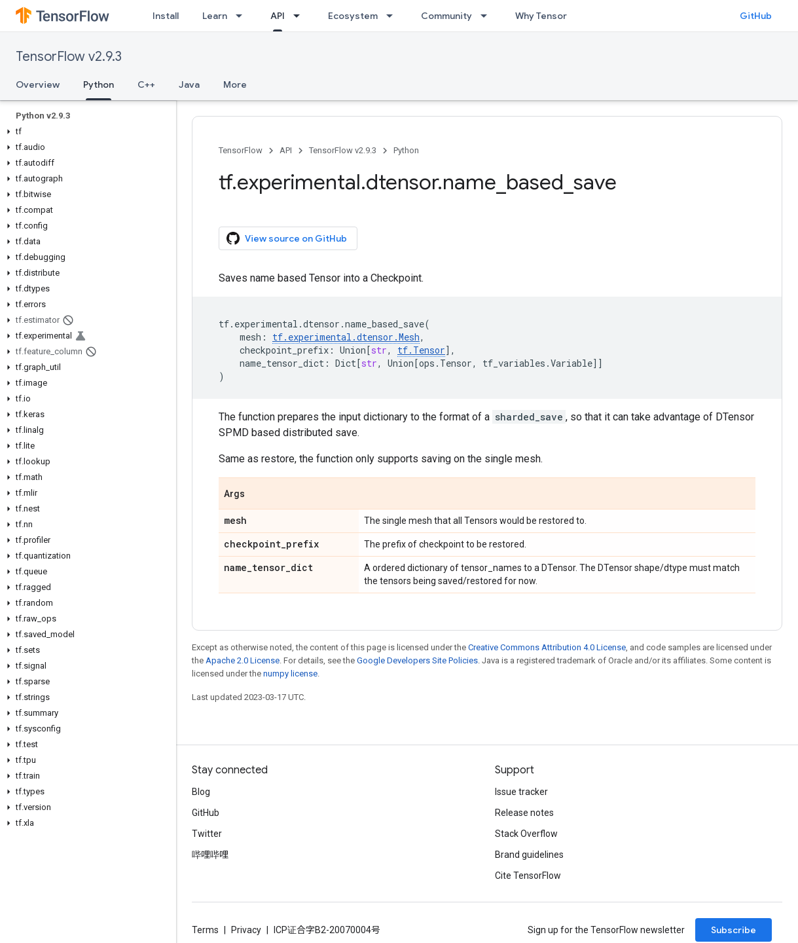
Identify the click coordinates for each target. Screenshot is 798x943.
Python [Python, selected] (98, 84)
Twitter (207, 833)
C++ (146, 84)
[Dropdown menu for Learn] (243, 15)
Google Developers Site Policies (417, 660)
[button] (85, 131)
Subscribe (733, 930)
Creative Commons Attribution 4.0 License (547, 647)
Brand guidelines (529, 854)
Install (166, 16)
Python (406, 150)
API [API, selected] (277, 16)
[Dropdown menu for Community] (487, 15)
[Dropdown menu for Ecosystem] (393, 15)
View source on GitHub (287, 238)
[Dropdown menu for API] (300, 15)
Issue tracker (521, 791)
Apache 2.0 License (243, 660)
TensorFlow (241, 150)
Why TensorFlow (551, 16)
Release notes (524, 812)
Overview (38, 84)
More (235, 84)
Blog (201, 791)
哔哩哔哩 (210, 854)
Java (189, 84)
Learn (214, 16)
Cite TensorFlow (528, 875)
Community (446, 16)
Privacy (246, 930)
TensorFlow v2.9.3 (69, 56)
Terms (205, 930)
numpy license (290, 673)
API (286, 150)
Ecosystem (353, 16)
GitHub (756, 16)
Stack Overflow (526, 833)
